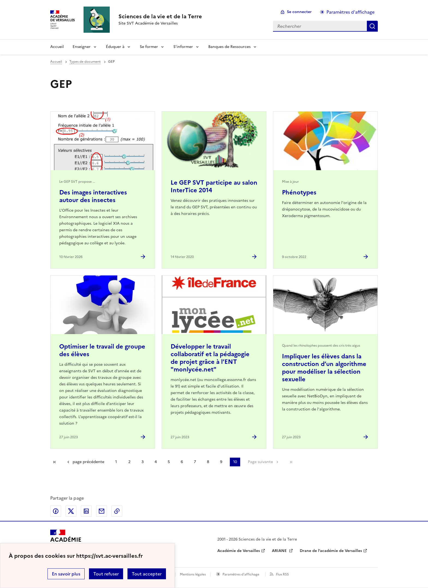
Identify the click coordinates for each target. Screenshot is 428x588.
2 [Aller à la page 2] (129, 462)
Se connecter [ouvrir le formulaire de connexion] (299, 12)
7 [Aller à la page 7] (195, 462)
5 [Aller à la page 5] (169, 462)
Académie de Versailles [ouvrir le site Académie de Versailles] (238, 551)
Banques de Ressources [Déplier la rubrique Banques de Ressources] (229, 47)
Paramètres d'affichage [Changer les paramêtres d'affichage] (350, 12)
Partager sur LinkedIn (86, 511)
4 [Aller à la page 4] (155, 462)
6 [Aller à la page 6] (182, 462)
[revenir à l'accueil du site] (160, 16)
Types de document (85, 61)
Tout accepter (147, 574)
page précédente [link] (88, 462)
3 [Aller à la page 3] (142, 462)
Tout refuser (106, 574)
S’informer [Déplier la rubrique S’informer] (183, 47)
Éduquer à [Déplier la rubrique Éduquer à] (115, 47)
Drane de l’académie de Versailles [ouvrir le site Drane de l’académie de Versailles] (331, 551)
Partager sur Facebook (55, 511)
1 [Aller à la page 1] (116, 462)
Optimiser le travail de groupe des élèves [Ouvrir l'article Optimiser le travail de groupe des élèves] (102, 350)
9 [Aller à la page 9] (221, 462)
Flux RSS (282, 574)
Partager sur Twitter (71, 511)
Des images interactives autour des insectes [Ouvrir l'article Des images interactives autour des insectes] (93, 196)
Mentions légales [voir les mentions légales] (193, 574)
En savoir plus (66, 574)
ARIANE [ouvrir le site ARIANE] (280, 551)
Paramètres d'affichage (240, 574)
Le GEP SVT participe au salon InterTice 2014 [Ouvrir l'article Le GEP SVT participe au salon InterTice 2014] (214, 186)
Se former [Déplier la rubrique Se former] (149, 47)
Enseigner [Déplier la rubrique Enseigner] (82, 47)
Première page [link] (54, 462)
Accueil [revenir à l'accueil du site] (57, 47)
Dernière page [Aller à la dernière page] (291, 462)
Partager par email (101, 511)
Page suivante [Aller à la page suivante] (260, 462)
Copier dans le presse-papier (116, 511)
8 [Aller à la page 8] (208, 462)
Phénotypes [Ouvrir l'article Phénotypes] (299, 192)
